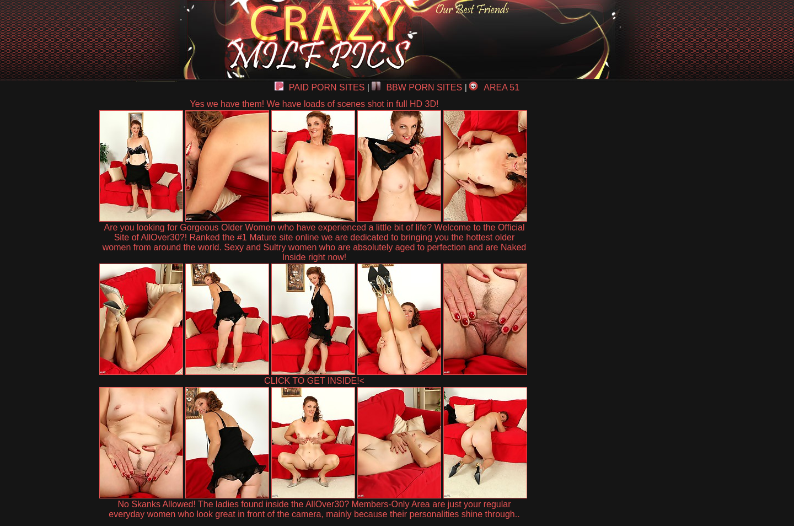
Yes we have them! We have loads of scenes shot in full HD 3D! (314, 104)
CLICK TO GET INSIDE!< (314, 380)
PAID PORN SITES (320, 87)
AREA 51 (494, 87)
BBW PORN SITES (417, 87)
